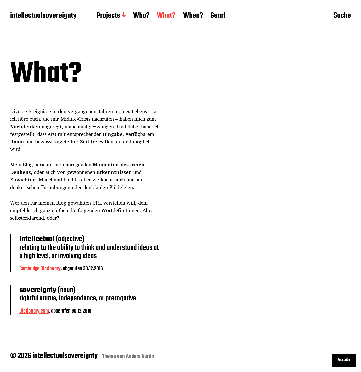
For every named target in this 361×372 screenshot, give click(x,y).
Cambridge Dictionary (40, 268)
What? (166, 16)
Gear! (218, 16)
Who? (141, 16)
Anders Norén (140, 356)
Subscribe (344, 360)
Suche (342, 16)
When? (193, 16)
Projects (108, 16)
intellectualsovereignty (43, 16)
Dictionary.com (34, 311)
